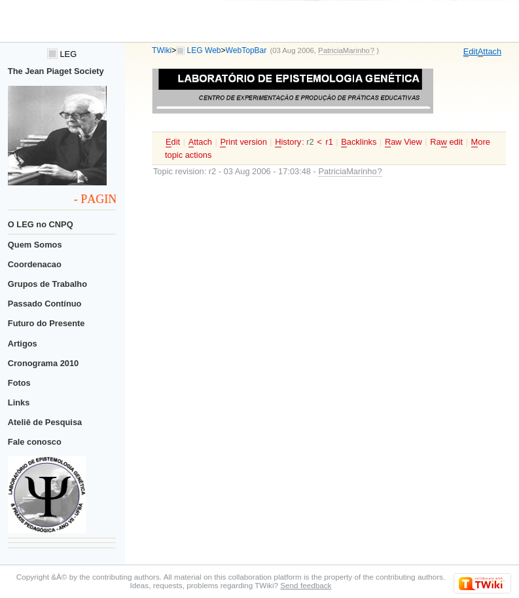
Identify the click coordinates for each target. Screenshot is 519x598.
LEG (62, 54)
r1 (328, 142)
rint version (243, 142)
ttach (489, 52)
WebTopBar (246, 50)
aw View (403, 142)
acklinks (358, 142)
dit (470, 52)
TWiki (161, 50)
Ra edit (446, 142)
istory (288, 142)
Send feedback (305, 585)
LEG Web (204, 50)
